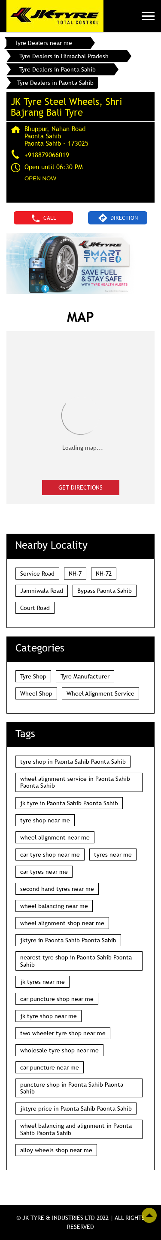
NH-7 (75, 573)
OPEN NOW (40, 178)
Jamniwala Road (41, 591)
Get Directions (80, 487)
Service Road (37, 573)
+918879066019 (46, 154)
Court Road (35, 608)
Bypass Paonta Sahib (104, 591)
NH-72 (104, 573)
